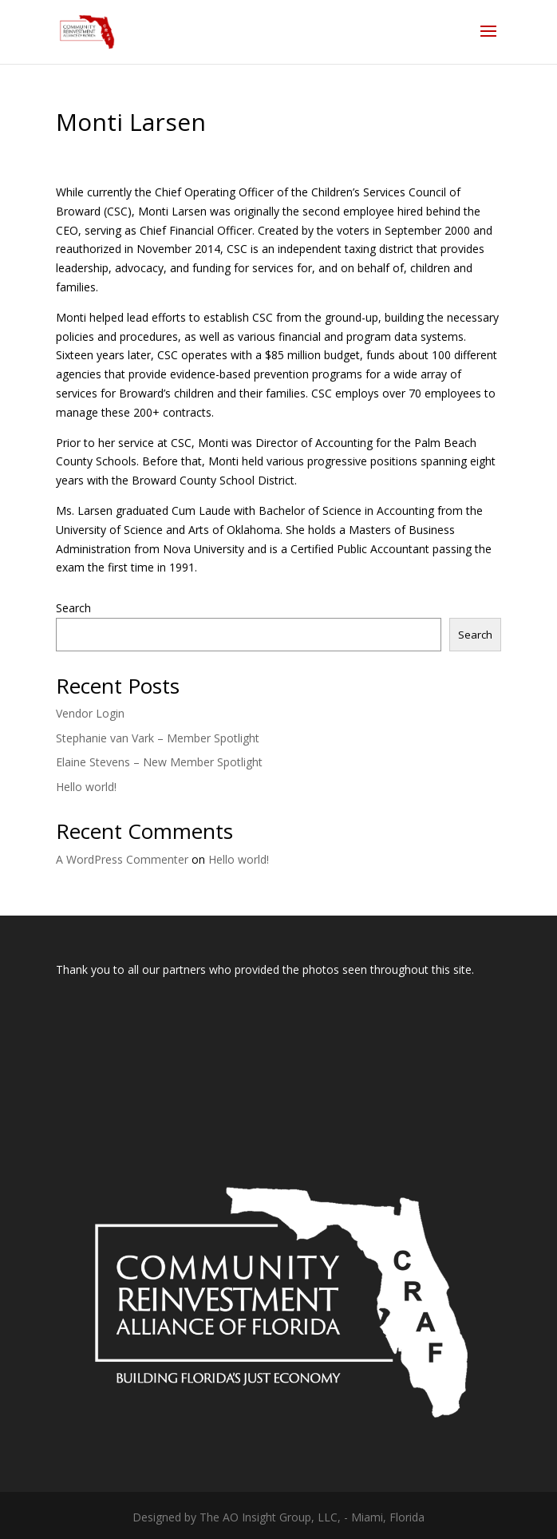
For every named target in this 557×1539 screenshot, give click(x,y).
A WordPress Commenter (122, 859)
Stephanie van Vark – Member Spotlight (157, 738)
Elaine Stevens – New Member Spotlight (159, 762)
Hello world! (86, 786)
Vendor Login (90, 713)
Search (73, 607)
